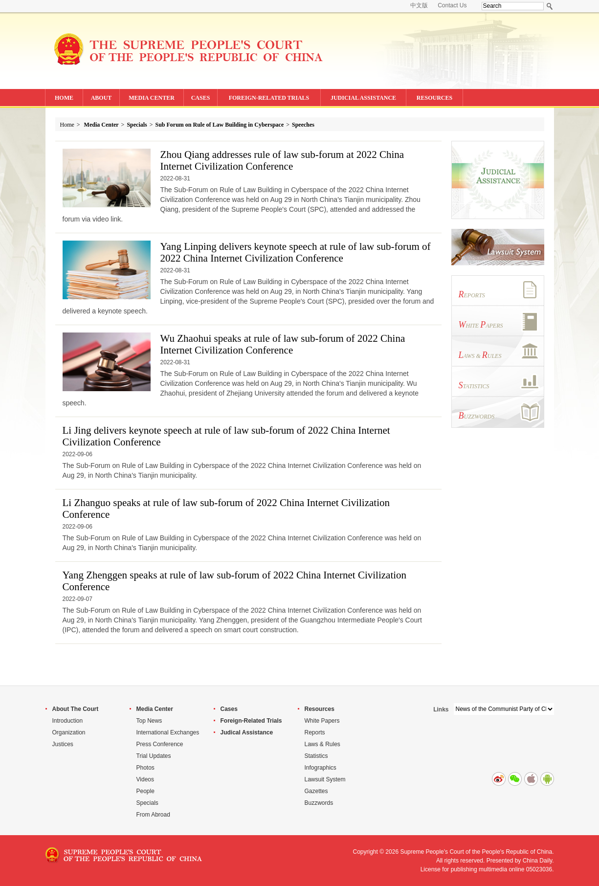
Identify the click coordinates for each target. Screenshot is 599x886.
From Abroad (153, 814)
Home (67, 124)
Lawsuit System (325, 779)
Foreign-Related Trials (251, 720)
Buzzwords (319, 802)
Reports (315, 732)
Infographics (320, 767)
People (145, 791)
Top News (149, 720)
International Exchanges (168, 732)
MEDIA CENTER (152, 97)
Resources (319, 709)
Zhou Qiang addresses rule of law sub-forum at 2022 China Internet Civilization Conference (282, 160)
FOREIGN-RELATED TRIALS (269, 97)
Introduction (67, 720)
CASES (200, 97)
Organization (69, 732)
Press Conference (159, 744)
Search (550, 6)
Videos (145, 779)
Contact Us (452, 5)
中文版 (419, 5)
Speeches (303, 124)
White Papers (322, 720)
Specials (137, 124)
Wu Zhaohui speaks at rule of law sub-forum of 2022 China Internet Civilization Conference (282, 344)
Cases (229, 709)
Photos (145, 767)
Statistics (316, 756)
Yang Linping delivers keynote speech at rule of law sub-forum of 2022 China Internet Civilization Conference (295, 252)
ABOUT (101, 97)
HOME (64, 97)
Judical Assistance (247, 732)
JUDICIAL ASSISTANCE (363, 97)
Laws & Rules (322, 744)
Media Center (101, 124)
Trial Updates (153, 756)
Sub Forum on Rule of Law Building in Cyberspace (219, 124)
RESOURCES (434, 97)
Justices (62, 744)
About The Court (75, 709)
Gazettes (316, 791)
